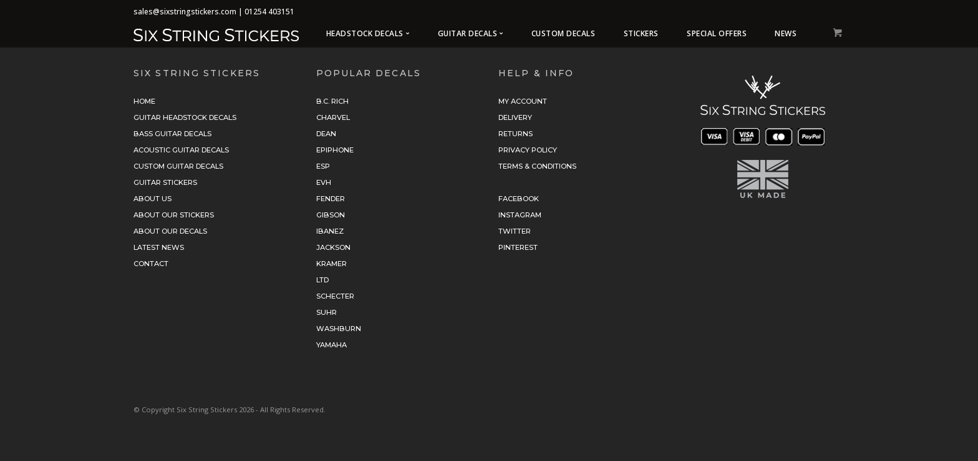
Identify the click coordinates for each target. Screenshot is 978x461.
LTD (322, 279)
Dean (326, 133)
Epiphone (335, 150)
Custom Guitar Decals (178, 166)
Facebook (518, 198)
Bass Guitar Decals (172, 133)
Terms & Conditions (537, 166)
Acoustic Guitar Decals (181, 150)
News (785, 33)
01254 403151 (269, 11)
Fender (330, 198)
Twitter (514, 231)
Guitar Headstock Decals (184, 117)
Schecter (335, 296)
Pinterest (518, 247)
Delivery (515, 117)
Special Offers (717, 33)
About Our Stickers (173, 215)
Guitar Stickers (165, 182)
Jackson (333, 247)
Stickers (641, 33)
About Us (152, 198)
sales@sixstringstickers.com (184, 11)
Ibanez (330, 231)
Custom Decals (563, 33)
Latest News (158, 247)
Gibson (330, 215)
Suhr (326, 312)
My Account (522, 101)
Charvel (333, 117)
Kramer (331, 263)
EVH (323, 182)
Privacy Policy (527, 150)
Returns (515, 133)
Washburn (338, 328)
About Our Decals (170, 231)
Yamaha (331, 344)
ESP (323, 166)
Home (144, 101)
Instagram (519, 215)
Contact (150, 263)
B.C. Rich (332, 101)
